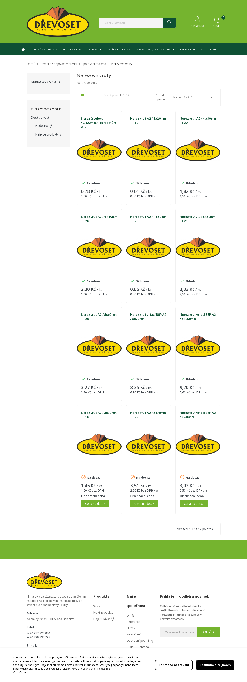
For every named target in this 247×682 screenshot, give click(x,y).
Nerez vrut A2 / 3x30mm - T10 (99, 415)
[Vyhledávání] (137, 23)
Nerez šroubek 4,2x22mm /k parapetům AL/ (98, 123)
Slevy (96, 606)
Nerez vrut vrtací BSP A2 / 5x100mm (198, 317)
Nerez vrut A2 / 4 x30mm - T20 (198, 120)
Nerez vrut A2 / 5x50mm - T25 (197, 219)
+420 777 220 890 (38, 633)
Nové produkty (103, 612)
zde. (108, 669)
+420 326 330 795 (38, 637)
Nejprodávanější (104, 619)
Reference (133, 622)
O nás (130, 615)
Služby (131, 628)
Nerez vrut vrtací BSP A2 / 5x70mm (148, 317)
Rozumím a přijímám (215, 665)
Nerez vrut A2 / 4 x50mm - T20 (148, 219)
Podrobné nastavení (174, 665)
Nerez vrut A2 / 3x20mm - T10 (148, 120)
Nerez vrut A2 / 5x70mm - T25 (148, 415)
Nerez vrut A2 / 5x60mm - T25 (99, 317)
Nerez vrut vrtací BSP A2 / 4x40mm (198, 415)
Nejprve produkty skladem (50, 134)
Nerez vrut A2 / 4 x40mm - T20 (99, 219)
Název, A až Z (193, 97)
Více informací (21, 672)
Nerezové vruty (45, 81)
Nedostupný (43, 126)
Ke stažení (134, 634)
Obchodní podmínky (140, 641)
